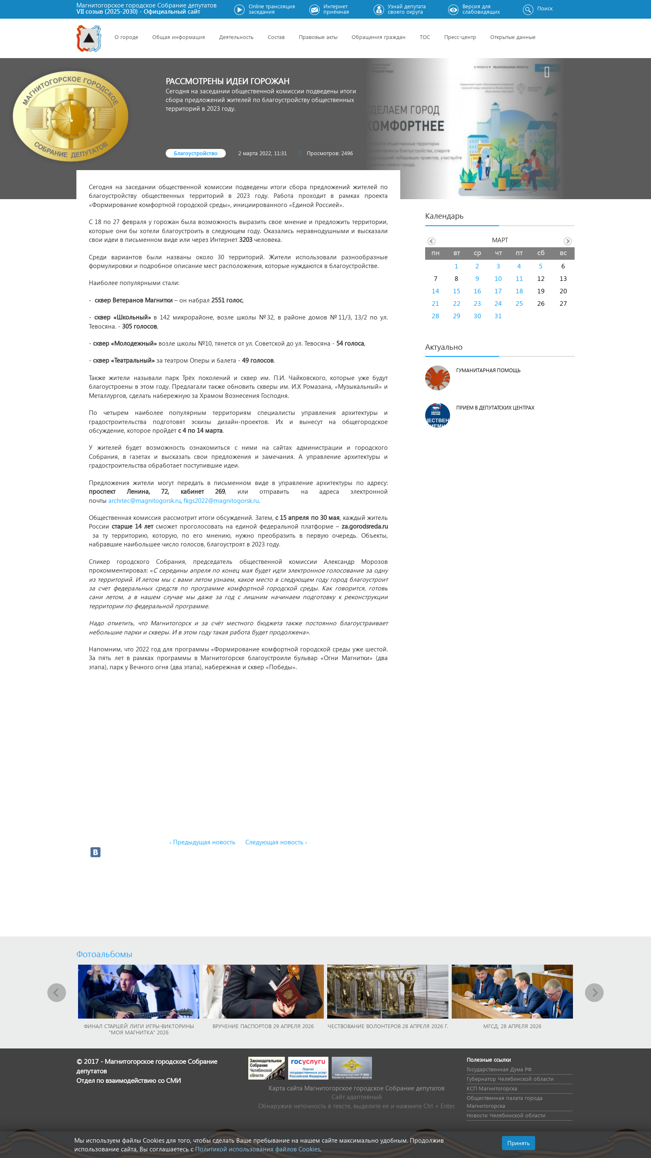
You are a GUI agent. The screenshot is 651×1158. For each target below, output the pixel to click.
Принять (518, 1143)
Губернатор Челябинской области (510, 1078)
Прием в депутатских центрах (495, 408)
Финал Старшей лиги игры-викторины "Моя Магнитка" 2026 (139, 1029)
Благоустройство (196, 152)
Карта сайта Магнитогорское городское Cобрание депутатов (357, 1088)
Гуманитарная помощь (488, 370)
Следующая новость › (276, 842)
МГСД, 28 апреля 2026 (512, 1026)
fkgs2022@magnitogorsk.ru (221, 500)
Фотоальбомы (104, 953)
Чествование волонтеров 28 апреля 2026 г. (388, 1026)
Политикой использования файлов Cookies (257, 1149)
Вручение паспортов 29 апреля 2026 (263, 1026)
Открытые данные (513, 36)
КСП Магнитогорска (492, 1088)
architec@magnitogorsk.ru (144, 500)
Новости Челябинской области (506, 1115)
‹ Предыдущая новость (202, 842)
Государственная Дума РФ (499, 1069)
